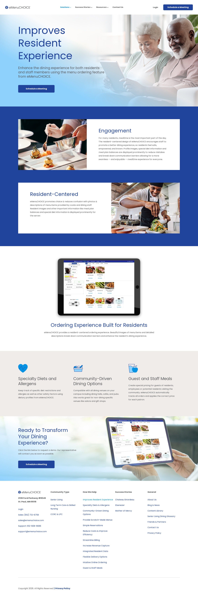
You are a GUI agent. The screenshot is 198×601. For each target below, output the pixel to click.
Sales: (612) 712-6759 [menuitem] (28, 514)
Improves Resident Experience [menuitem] (98, 499)
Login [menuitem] (20, 509)
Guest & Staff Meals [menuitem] (92, 567)
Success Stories (82, 7)
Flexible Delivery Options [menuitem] (95, 556)
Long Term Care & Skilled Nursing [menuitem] (63, 507)
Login (155, 7)
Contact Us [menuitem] (153, 527)
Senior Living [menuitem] (57, 499)
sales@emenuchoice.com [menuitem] (31, 520)
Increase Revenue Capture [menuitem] (96, 545)
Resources (101, 7)
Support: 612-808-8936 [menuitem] (29, 525)
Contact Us (118, 7)
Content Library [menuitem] (155, 510)
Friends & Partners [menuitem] (156, 521)
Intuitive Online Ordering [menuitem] (95, 562)
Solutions (64, 7)
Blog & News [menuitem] (153, 505)
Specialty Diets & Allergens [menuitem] (96, 505)
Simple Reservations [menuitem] (93, 525)
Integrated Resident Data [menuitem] (95, 551)
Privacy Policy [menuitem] (154, 533)
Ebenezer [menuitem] (120, 505)
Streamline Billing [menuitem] (91, 540)
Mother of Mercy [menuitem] (123, 510)
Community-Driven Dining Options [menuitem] (96, 512)
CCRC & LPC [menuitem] (57, 514)
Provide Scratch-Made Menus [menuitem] (97, 519)
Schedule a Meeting (178, 7)
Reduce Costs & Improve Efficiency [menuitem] (95, 533)
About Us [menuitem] (151, 499)
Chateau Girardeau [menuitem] (124, 499)
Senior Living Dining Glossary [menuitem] (161, 516)
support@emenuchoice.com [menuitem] (32, 531)
